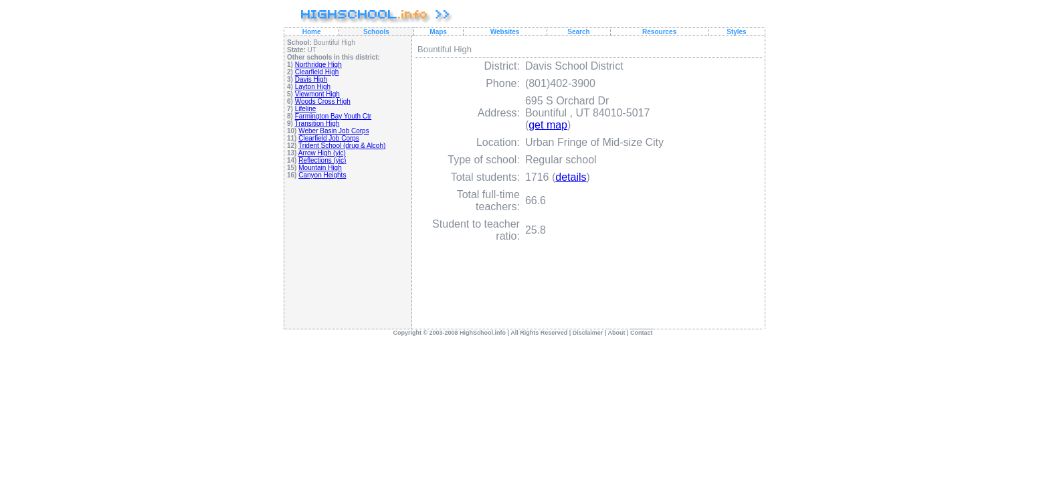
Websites (505, 31)
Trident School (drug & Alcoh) (341, 145)
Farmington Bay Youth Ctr (333, 116)
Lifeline (305, 108)
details (570, 177)
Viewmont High (317, 94)
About (617, 332)
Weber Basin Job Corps (333, 131)
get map (548, 125)
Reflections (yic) (322, 160)
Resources (659, 31)
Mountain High (319, 167)
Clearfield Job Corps (328, 138)
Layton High (312, 86)
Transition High (317, 123)
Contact (641, 332)
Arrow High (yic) (322, 153)
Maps (438, 31)
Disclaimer (588, 332)
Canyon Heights (322, 175)
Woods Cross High (323, 101)
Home (311, 31)
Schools (376, 31)
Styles (736, 31)
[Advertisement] (348, 280)
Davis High (311, 79)
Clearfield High (317, 72)
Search (578, 31)
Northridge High (318, 64)
